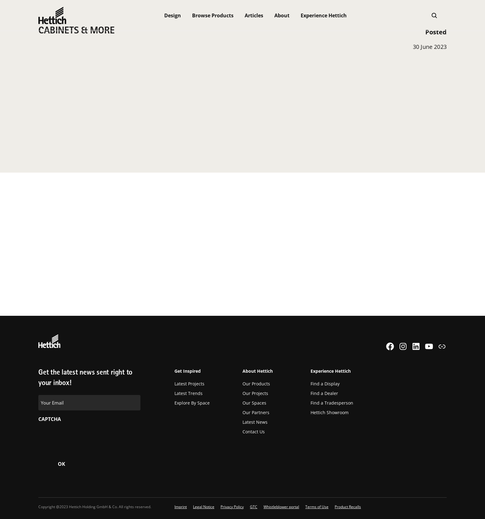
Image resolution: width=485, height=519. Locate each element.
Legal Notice (203, 506)
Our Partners (255, 412)
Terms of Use (316, 506)
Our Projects (255, 393)
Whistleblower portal (281, 506)
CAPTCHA (49, 419)
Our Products (256, 384)
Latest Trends (188, 393)
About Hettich (257, 371)
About (282, 15)
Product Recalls (348, 506)
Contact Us (253, 432)
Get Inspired (187, 371)
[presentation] (85, 437)
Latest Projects (189, 384)
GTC (253, 506)
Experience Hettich (324, 15)
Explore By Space (192, 403)
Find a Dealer (324, 393)
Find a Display (325, 384)
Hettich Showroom (330, 412)
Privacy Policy (232, 506)
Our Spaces (254, 403)
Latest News (255, 422)
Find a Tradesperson (332, 403)
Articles (254, 15)
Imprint (180, 506)
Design (172, 15)
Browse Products (213, 15)
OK (61, 464)
